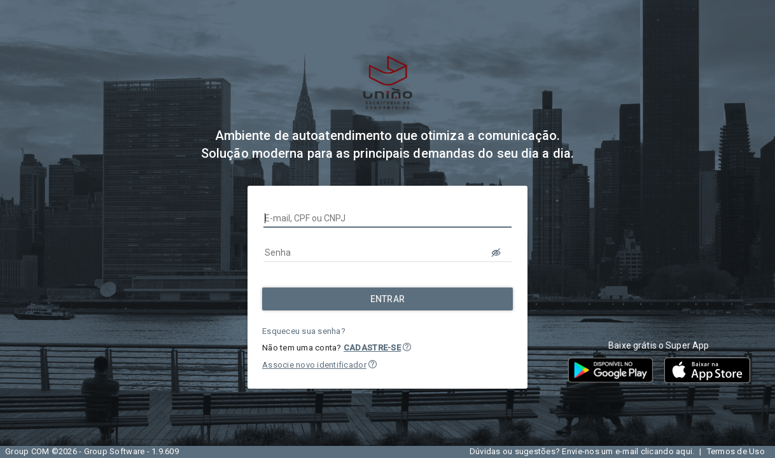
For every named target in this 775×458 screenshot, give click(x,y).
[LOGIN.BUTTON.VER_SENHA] (496, 252)
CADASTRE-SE (372, 347)
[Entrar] (387, 299)
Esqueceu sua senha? (304, 331)
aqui (684, 451)
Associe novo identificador (314, 365)
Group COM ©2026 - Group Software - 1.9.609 (92, 451)
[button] (407, 347)
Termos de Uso (736, 451)
